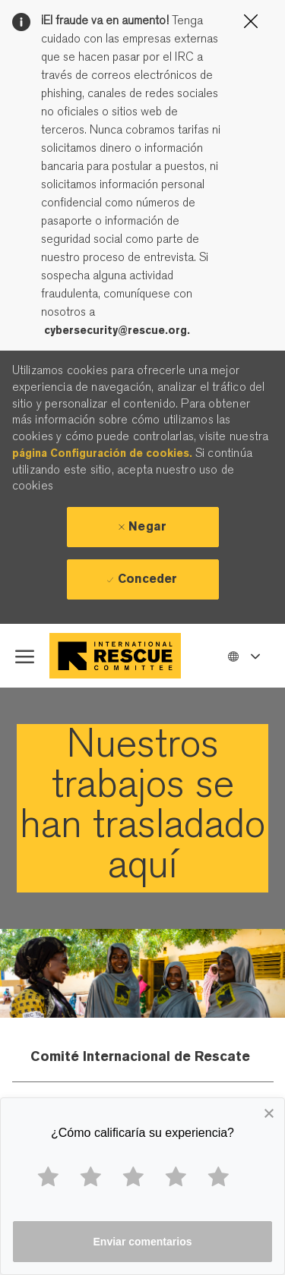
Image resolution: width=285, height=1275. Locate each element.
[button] (243, 655)
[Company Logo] (118, 655)
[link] (142, 808)
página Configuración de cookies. (102, 453)
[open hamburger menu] (24, 655)
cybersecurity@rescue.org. (117, 330)
